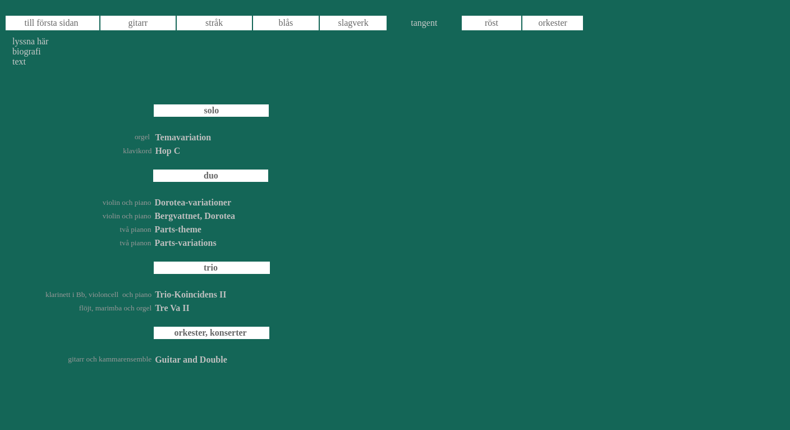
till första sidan (52, 23)
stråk (214, 23)
